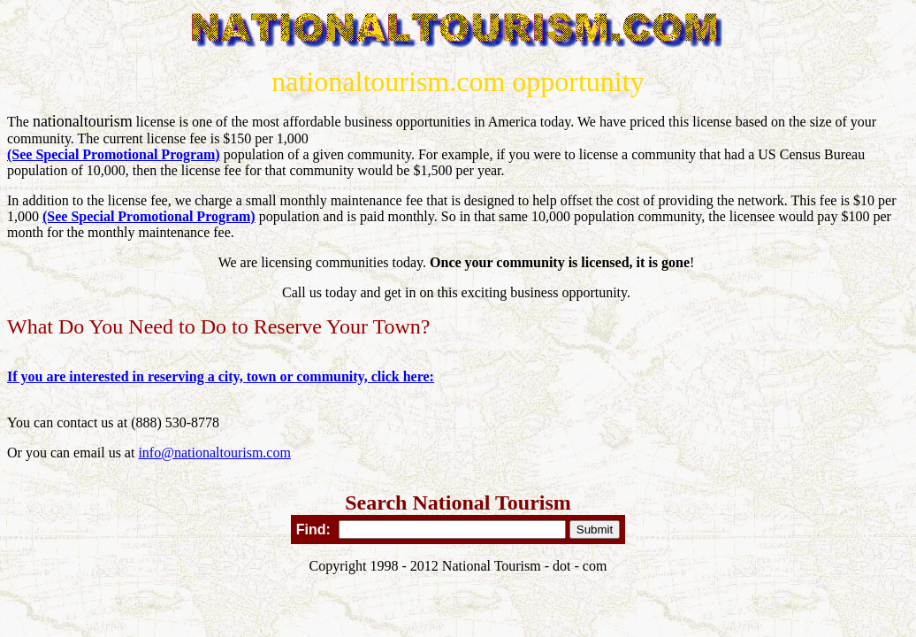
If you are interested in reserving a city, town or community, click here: (220, 376)
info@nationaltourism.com (214, 452)
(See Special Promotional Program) (113, 154)
